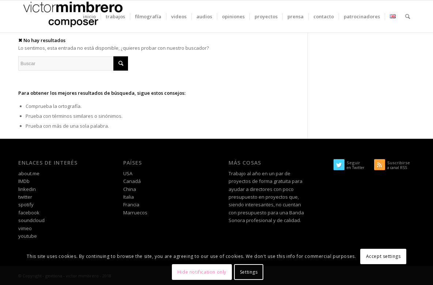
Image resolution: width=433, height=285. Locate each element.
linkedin (27, 189)
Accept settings (383, 256)
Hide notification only (201, 272)
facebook (28, 212)
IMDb (24, 181)
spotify (26, 204)
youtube (27, 236)
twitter (25, 197)
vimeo (25, 228)
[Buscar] (407, 16)
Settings (249, 272)
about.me (28, 173)
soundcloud (31, 220)
